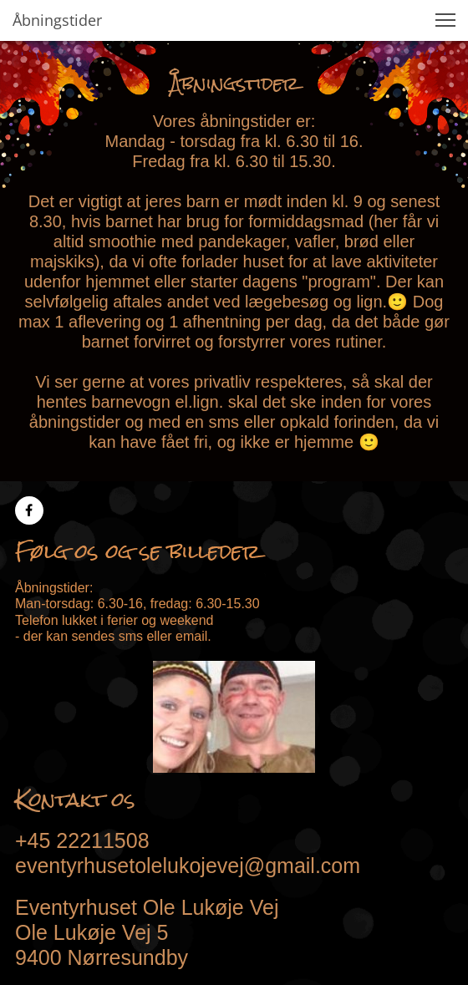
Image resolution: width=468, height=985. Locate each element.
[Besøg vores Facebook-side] (29, 510)
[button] (445, 20)
